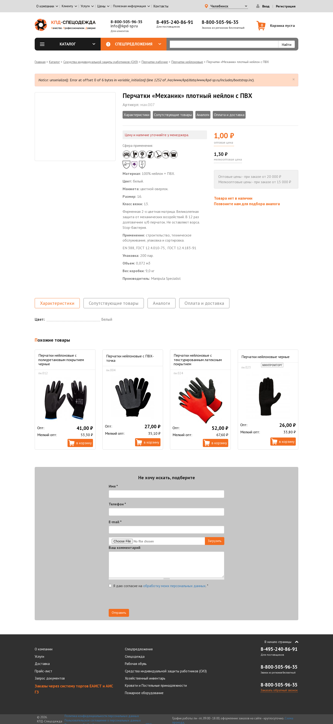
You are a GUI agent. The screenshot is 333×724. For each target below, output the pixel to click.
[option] (75, 126)
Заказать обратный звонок (279, 690)
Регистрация (286, 6)
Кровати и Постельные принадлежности (156, 685)
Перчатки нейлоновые (187, 62)
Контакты (161, 6)
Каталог (77, 44)
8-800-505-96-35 (126, 21)
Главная (40, 62)
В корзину (84, 443)
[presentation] (144, 600)
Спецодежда (135, 656)
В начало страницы (278, 642)
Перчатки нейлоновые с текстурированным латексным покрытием (198, 359)
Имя (113, 486)
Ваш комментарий (124, 547)
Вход (265, 6)
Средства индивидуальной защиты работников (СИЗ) (100, 62)
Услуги (39, 656)
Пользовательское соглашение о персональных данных (103, 720)
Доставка (42, 663)
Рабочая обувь (136, 663)
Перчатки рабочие (155, 62)
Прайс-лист (43, 671)
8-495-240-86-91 (174, 22)
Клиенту (67, 6)
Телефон (117, 504)
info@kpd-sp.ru (124, 25)
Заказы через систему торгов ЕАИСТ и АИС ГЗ (74, 688)
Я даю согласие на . (158, 585)
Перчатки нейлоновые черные (265, 356)
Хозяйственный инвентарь (145, 678)
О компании (43, 649)
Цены (101, 6)
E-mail (115, 521)
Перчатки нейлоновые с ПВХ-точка (130, 358)
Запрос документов (50, 678)
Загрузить (214, 541)
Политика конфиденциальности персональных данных (102, 716)
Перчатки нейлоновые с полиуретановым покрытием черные (61, 359)
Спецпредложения (138, 44)
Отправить (119, 613)
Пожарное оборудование (144, 693)
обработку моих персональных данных (174, 585)
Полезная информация (129, 6)
